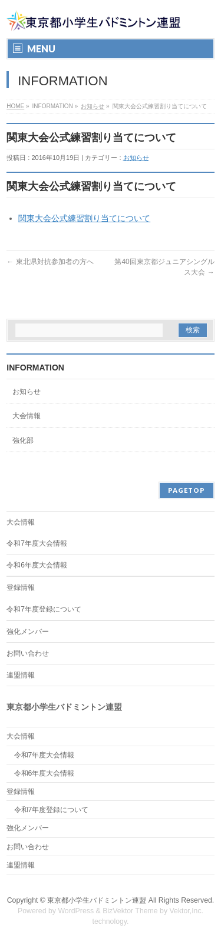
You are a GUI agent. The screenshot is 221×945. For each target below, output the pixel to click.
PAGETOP (186, 490)
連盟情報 (20, 675)
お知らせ (92, 106)
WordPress (76, 911)
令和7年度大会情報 (36, 543)
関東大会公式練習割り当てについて (84, 218)
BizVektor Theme (130, 911)
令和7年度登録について (43, 609)
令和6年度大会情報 (36, 565)
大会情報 (26, 416)
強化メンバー (27, 631)
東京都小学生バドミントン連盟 (96, 900)
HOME (15, 106)
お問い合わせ (27, 653)
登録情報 (20, 587)
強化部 (23, 440)
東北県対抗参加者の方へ (49, 262)
